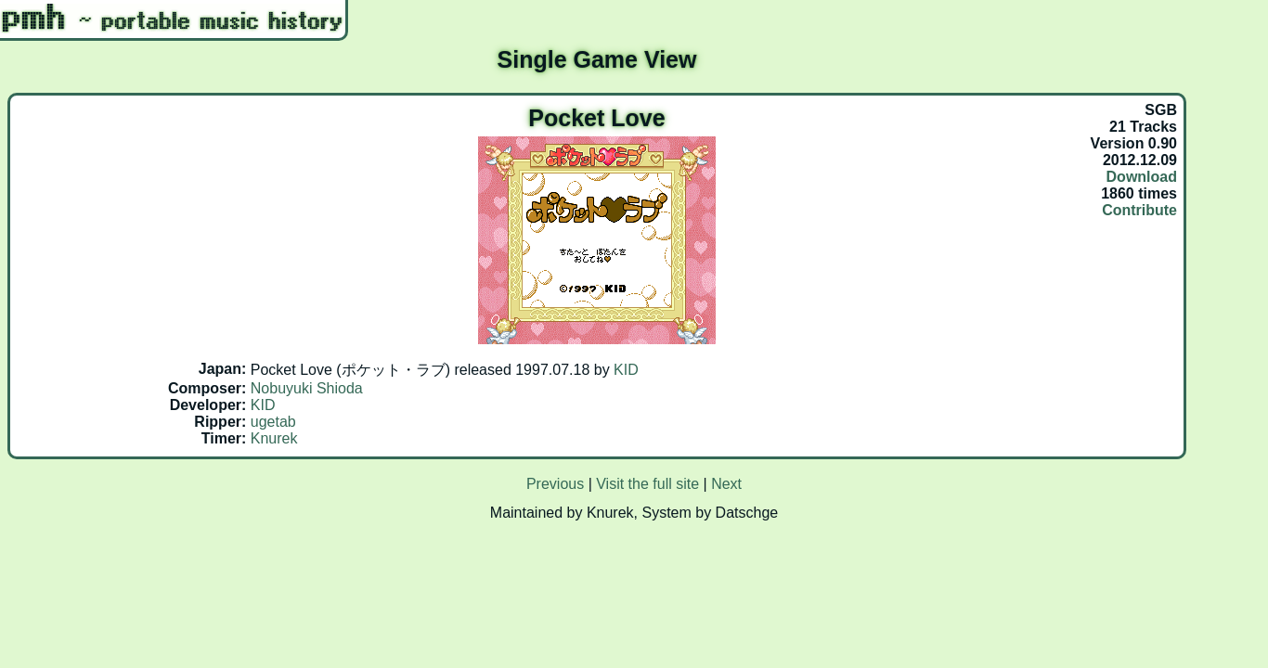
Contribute (1139, 210)
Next (726, 484)
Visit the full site (647, 484)
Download (1141, 177)
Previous (555, 484)
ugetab (273, 422)
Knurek (274, 438)
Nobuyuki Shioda (307, 388)
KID (626, 370)
